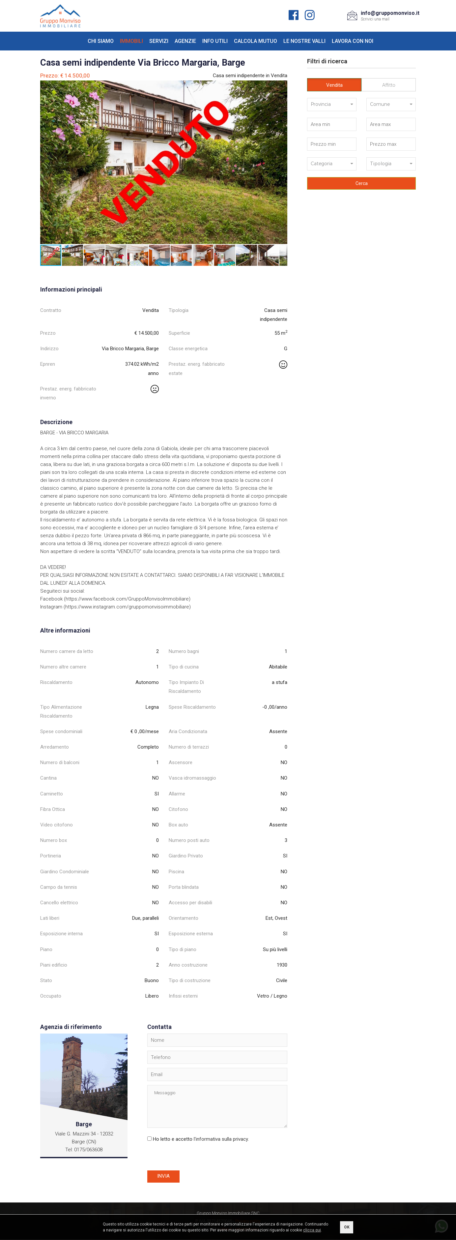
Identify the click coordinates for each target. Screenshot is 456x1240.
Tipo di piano (182, 949)
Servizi (158, 41)
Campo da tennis (58, 887)
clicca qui (312, 1230)
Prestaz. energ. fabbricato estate (197, 368)
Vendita (334, 85)
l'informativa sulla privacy (221, 1139)
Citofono (178, 809)
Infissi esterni (183, 996)
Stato (46, 980)
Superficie (179, 333)
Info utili (215, 41)
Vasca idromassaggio (192, 778)
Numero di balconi (59, 762)
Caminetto (51, 794)
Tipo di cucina (184, 667)
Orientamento (183, 918)
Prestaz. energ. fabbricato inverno (68, 393)
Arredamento (54, 747)
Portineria (50, 856)
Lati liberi (49, 918)
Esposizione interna (61, 934)
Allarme (177, 794)
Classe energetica (188, 349)
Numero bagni (184, 651)
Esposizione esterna (191, 934)
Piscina (176, 872)
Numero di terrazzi (189, 747)
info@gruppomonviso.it (390, 13)
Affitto (388, 85)
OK (347, 1227)
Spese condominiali (61, 731)
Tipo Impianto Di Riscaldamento (186, 686)
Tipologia (178, 310)
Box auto (178, 825)
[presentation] (197, 1157)
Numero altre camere (63, 667)
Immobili (131, 41)
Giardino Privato (186, 856)
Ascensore (180, 762)
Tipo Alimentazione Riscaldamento (61, 711)
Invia (163, 1176)
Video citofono (56, 825)
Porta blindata (184, 887)
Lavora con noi (352, 41)
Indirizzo (49, 349)
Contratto (50, 310)
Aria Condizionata (188, 731)
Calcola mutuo (255, 41)
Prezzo (48, 333)
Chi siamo (101, 41)
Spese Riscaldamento (192, 707)
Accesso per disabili (190, 903)
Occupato (50, 996)
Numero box (53, 840)
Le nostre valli (304, 41)
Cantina (48, 778)
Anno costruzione (188, 965)
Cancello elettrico (59, 903)
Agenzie (185, 41)
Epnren (47, 364)
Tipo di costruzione (190, 980)
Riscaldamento (56, 682)
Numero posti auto (189, 840)
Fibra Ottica (52, 809)
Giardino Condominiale (64, 872)
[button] (281, 86)
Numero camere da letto (66, 651)
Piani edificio (53, 965)
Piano (46, 949)
